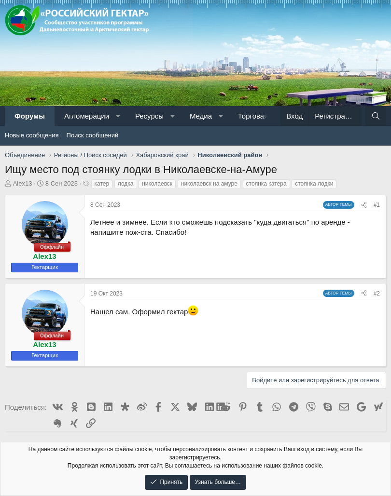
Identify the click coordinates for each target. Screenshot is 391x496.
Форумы (29, 116)
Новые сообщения (32, 135)
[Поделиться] (364, 205)
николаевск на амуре (209, 183)
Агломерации (86, 116)
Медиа (201, 116)
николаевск (157, 183)
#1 (377, 204)
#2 (377, 293)
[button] (118, 116)
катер (102, 183)
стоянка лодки (314, 183)
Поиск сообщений (93, 135)
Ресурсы (149, 116)
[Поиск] (375, 116)
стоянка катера (266, 183)
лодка (126, 183)
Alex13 (22, 183)
